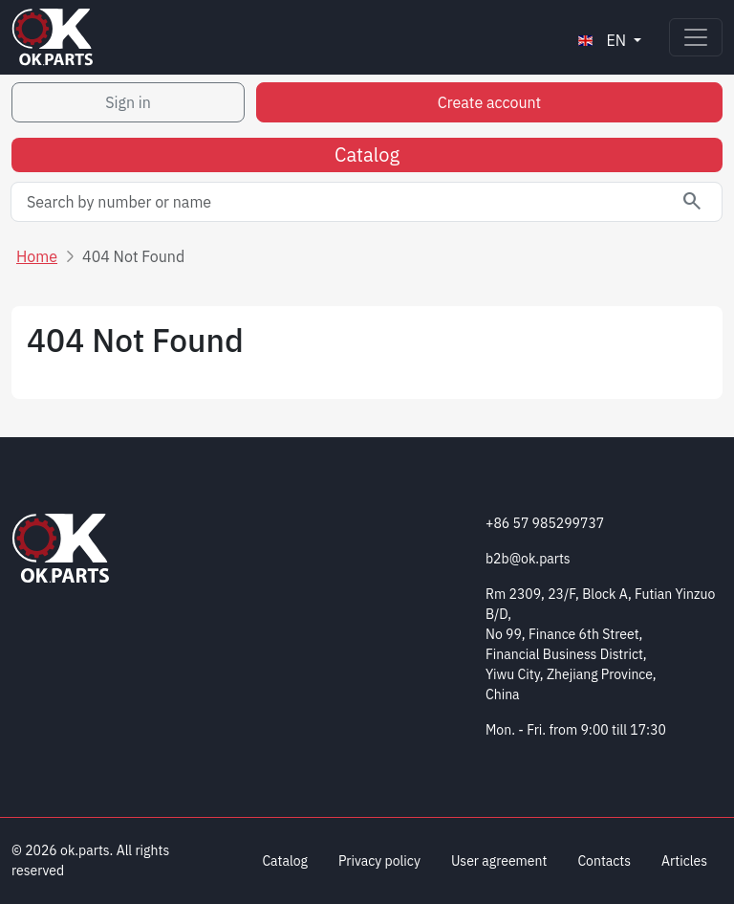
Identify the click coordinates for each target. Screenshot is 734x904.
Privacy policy (379, 861)
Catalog (367, 154)
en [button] (602, 40)
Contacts (604, 861)
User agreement (499, 861)
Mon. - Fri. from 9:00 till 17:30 (576, 730)
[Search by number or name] (367, 202)
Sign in (128, 102)
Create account (489, 102)
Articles (684, 861)
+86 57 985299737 (545, 523)
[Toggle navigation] (696, 37)
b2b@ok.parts (528, 558)
